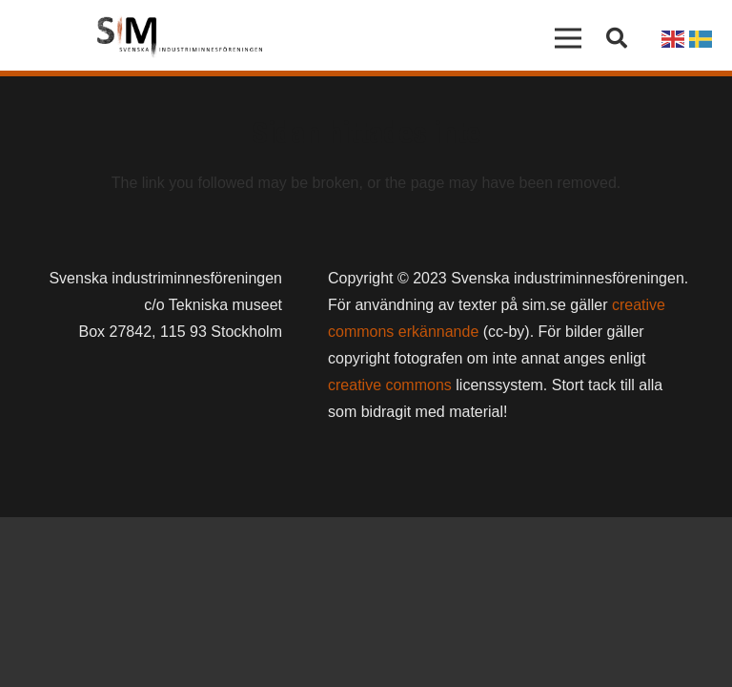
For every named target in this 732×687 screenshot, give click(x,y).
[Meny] (569, 38)
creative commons (390, 385)
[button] (617, 38)
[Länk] (179, 38)
